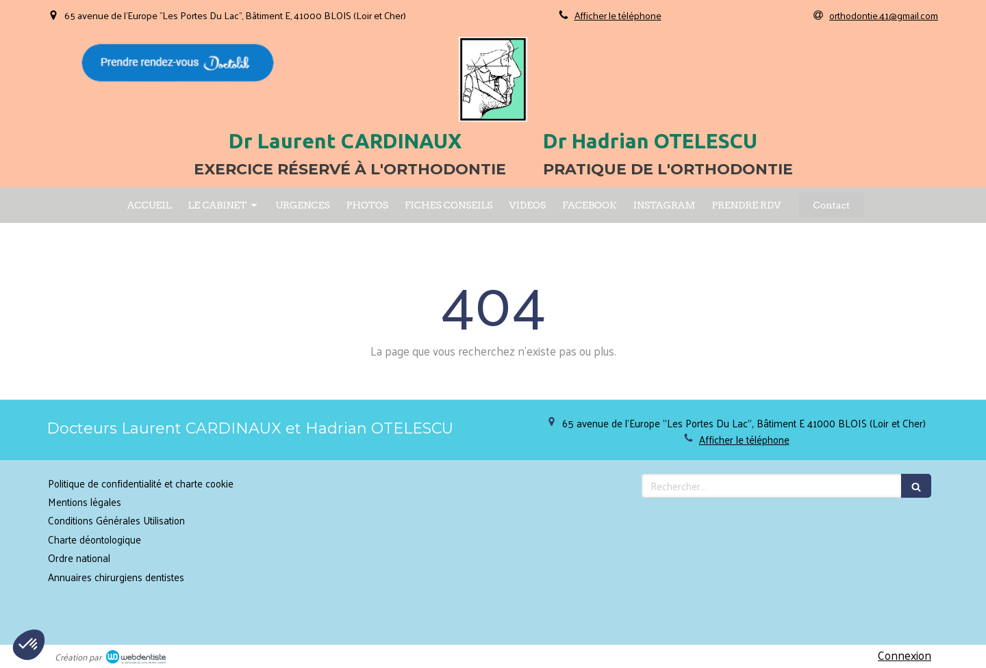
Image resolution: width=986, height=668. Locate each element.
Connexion (904, 655)
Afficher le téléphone (617, 15)
